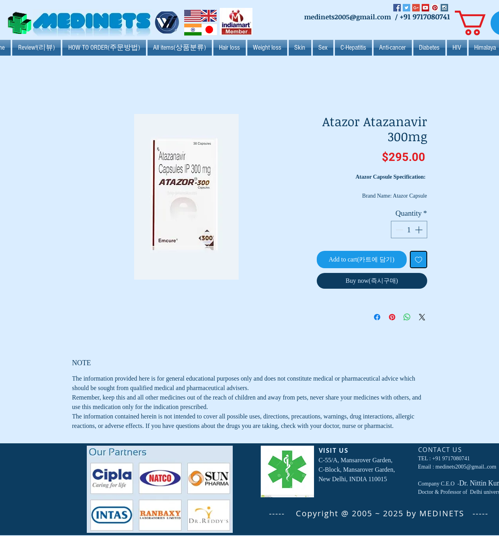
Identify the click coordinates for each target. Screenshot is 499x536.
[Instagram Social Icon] (444, 7)
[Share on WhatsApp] (407, 317)
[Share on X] (422, 317)
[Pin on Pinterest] (392, 317)
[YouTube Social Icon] (425, 7)
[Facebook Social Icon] (397, 7)
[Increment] (419, 229)
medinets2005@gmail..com (465, 467)
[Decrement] (398, 229)
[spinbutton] (409, 229)
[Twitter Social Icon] (406, 7)
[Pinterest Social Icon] (435, 7)
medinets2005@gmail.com (347, 16)
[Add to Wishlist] (418, 259)
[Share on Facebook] (377, 317)
